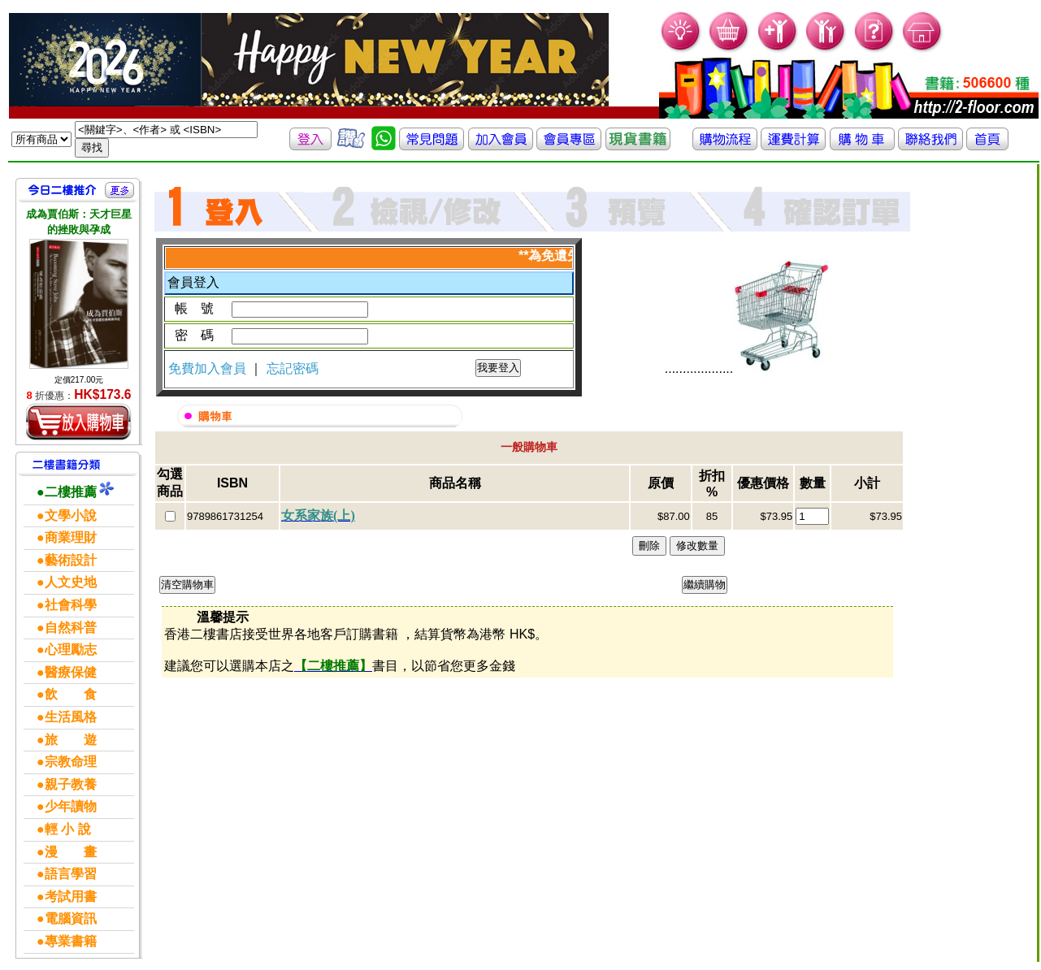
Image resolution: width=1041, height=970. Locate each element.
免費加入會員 (208, 368)
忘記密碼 (293, 368)
